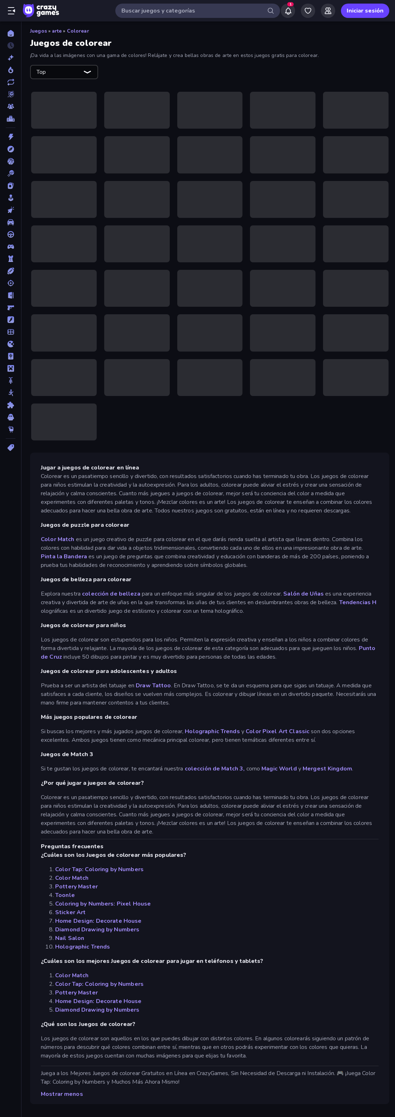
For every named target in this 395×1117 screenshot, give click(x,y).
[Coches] (10, 222)
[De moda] (10, 70)
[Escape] (10, 295)
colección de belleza (111, 594)
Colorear (78, 31)
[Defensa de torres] (10, 259)
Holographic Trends (212, 731)
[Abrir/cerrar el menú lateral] (11, 10)
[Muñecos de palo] (10, 393)
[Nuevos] (10, 58)
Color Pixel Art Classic (277, 731)
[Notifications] (288, 11)
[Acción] (10, 137)
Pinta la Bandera (64, 556)
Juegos (38, 31)
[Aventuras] (10, 149)
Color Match (57, 539)
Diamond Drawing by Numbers (97, 930)
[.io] (10, 344)
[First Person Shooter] (10, 307)
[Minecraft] (10, 368)
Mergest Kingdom (327, 769)
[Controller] (10, 246)
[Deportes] (10, 271)
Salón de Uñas (303, 594)
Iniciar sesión (365, 11)
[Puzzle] (10, 405)
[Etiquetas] (10, 447)
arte (57, 31)
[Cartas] (10, 186)
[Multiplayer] (10, 106)
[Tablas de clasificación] (10, 119)
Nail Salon (69, 938)
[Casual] (10, 198)
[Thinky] (10, 429)
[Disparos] (10, 283)
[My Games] (308, 11)
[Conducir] (10, 234)
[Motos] (10, 380)
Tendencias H (358, 602)
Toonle (65, 895)
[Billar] (10, 173)
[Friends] (328, 11)
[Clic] (10, 210)
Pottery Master (76, 887)
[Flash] (10, 320)
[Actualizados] (10, 82)
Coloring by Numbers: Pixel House (103, 904)
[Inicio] (10, 33)
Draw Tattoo (153, 685)
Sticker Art (70, 912)
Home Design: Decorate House (98, 921)
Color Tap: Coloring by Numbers (99, 869)
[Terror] (10, 417)
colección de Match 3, (215, 769)
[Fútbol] (10, 332)
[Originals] (10, 94)
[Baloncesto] (10, 161)
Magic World (278, 769)
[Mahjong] (10, 356)
